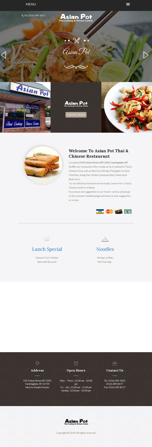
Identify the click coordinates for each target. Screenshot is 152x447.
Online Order (76, 114)
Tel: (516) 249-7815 (33, 15)
